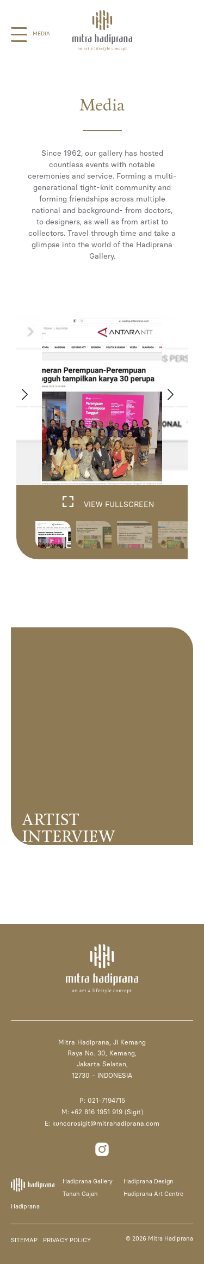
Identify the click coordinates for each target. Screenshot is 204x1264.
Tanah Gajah (80, 1194)
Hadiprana (25, 1206)
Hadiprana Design (148, 1181)
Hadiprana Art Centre (153, 1194)
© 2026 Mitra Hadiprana (159, 1238)
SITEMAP (24, 1240)
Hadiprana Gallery (88, 1181)
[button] (175, 401)
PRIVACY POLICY (67, 1240)
